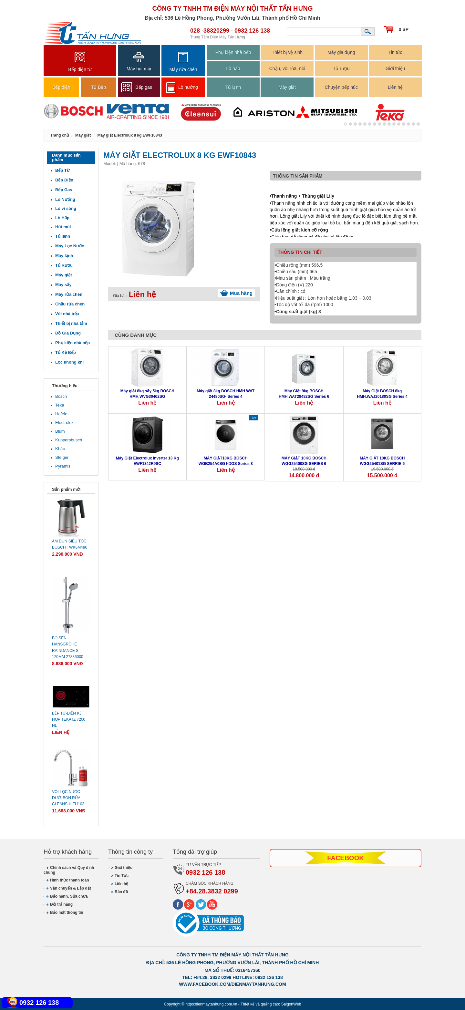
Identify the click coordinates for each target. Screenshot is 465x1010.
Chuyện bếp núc (341, 87)
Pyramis (62, 466)
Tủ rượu (341, 68)
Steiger (61, 457)
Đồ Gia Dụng (68, 333)
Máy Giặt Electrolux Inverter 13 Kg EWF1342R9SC (147, 461)
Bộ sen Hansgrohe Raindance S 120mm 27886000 (67, 647)
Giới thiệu (395, 68)
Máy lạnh (64, 255)
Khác (60, 448)
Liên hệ (395, 87)
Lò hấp (233, 68)
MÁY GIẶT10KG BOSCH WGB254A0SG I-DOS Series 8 (226, 461)
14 (413, 124)
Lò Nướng (65, 199)
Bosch (61, 396)
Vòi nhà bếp (67, 313)
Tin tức (395, 52)
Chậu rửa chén (70, 304)
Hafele (61, 413)
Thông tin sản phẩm (297, 176)
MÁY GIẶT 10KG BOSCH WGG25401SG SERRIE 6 (382, 461)
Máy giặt (287, 87)
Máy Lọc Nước (69, 245)
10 (394, 124)
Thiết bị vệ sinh (287, 52)
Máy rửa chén (68, 294)
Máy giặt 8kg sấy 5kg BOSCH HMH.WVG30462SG (147, 394)
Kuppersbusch (68, 440)
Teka (59, 405)
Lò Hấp (62, 217)
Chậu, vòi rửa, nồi (287, 68)
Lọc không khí (69, 362)
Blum (60, 431)
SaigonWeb (291, 1004)
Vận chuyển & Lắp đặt (70, 888)
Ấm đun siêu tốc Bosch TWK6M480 (69, 544)
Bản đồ (121, 892)
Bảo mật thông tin (66, 912)
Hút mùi (63, 226)
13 (408, 124)
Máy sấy (63, 284)
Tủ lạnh (233, 87)
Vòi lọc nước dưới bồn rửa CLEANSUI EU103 (68, 797)
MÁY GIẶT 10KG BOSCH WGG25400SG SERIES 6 (304, 461)
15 (418, 124)
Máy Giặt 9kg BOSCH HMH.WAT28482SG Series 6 (304, 394)
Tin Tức (122, 875)
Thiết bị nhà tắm (71, 323)
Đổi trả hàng (61, 904)
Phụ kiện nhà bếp (233, 52)
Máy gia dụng (341, 52)
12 (403, 124)
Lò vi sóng (65, 208)
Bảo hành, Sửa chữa (69, 896)
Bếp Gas (63, 189)
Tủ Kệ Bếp (65, 352)
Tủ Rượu (64, 265)
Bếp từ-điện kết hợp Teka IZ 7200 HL (68, 719)
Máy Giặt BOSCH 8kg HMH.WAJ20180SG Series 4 (382, 394)
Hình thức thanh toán (69, 880)
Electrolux (64, 422)
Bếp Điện (64, 180)
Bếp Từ (62, 170)
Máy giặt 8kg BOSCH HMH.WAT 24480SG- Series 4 (225, 394)
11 (398, 124)
